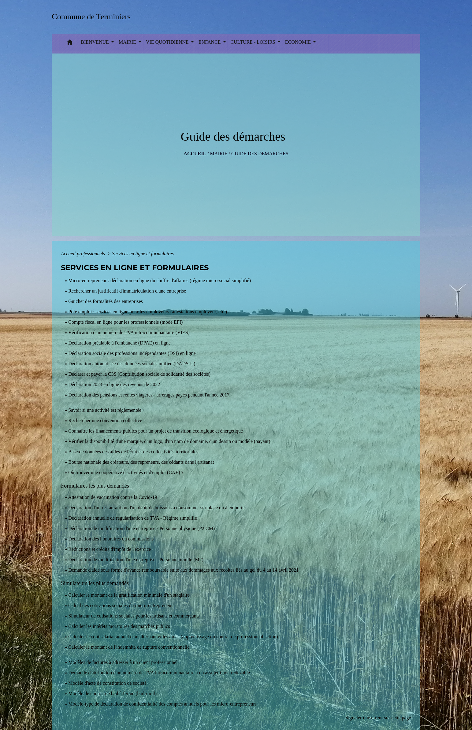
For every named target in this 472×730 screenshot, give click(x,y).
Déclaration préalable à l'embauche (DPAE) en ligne (119, 342)
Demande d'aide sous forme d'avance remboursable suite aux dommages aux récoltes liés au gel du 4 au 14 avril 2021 (183, 570)
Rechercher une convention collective (105, 420)
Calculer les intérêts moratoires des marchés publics (119, 626)
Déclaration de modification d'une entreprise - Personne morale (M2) (135, 559)
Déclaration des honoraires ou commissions (111, 538)
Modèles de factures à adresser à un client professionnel (122, 662)
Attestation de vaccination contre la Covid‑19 (112, 497)
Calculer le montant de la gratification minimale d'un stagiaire (129, 595)
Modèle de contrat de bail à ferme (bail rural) (112, 693)
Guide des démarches (259, 153)
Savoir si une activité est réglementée (104, 410)
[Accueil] (93, 16)
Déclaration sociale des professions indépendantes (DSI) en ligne (131, 353)
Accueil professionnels (83, 253)
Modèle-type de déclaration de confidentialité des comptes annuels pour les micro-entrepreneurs (162, 703)
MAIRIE (219, 153)
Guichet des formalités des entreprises (105, 301)
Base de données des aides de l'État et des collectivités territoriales (133, 451)
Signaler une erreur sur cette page (378, 717)
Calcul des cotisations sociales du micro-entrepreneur (120, 605)
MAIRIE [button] (128, 42)
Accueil (195, 153)
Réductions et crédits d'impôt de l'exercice (109, 549)
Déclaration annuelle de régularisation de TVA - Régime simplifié (132, 518)
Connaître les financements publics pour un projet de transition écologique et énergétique (155, 430)
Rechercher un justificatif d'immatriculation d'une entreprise (127, 290)
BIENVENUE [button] (95, 42)
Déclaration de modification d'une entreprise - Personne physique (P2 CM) (141, 528)
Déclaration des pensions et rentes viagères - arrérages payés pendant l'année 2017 (148, 394)
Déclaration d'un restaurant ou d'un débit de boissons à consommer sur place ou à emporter (157, 507)
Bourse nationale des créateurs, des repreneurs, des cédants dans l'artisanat (141, 462)
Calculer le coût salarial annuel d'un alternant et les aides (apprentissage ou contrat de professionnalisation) (173, 636)
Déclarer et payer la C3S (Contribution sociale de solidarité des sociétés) (139, 374)
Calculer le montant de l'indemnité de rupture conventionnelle (128, 647)
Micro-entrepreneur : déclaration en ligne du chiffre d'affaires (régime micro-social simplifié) (159, 280)
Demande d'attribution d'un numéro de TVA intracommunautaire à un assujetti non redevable (159, 672)
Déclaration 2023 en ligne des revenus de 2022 (114, 384)
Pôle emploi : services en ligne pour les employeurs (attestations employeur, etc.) (147, 311)
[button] (69, 43)
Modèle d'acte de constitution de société (107, 683)
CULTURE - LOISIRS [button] (254, 42)
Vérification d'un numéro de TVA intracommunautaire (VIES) (129, 332)
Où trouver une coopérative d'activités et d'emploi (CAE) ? (125, 472)
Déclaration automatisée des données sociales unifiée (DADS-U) (131, 363)
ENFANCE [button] (210, 42)
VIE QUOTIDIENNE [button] (168, 42)
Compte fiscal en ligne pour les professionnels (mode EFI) (125, 322)
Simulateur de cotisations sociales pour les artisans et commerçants (133, 615)
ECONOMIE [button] (298, 42)
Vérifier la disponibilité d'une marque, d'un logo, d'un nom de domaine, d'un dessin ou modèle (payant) (169, 441)
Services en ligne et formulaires (143, 253)
